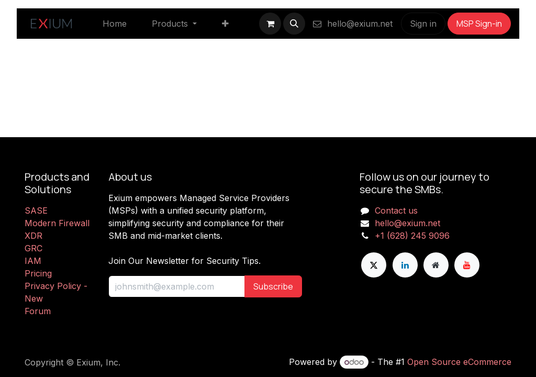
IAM (33, 261)
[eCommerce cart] (270, 24)
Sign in (423, 23)
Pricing (38, 273)
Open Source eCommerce (459, 362)
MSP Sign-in (479, 23)
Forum (38, 311)
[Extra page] (436, 265)
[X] (373, 265)
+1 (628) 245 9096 (412, 235)
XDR (33, 235)
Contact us (396, 210)
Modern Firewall (57, 223)
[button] (294, 24)
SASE (36, 210)
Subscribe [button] (273, 286)
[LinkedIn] (405, 265)
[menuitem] (114, 23)
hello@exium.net (352, 23)
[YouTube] (466, 265)
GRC (33, 248)
